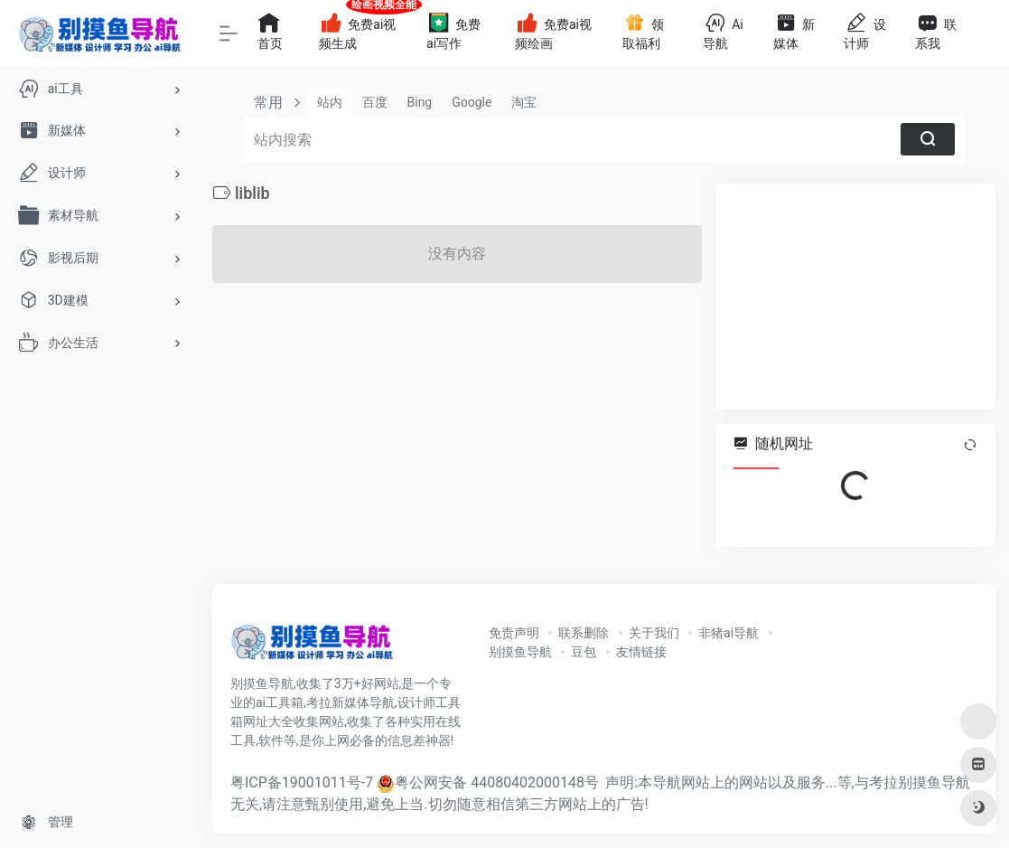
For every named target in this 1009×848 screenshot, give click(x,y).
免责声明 (514, 633)
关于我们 (654, 633)
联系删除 (583, 633)
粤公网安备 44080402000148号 (497, 782)
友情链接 (641, 652)
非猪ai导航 (728, 633)
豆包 (583, 652)
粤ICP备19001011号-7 (301, 782)
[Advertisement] (855, 297)
